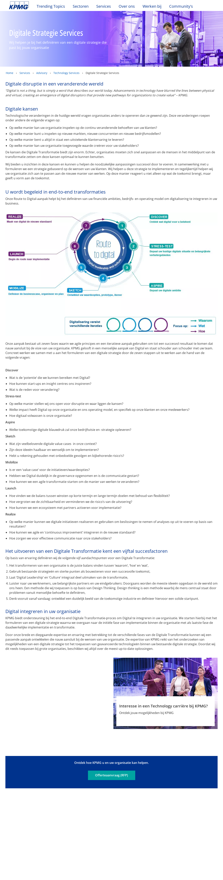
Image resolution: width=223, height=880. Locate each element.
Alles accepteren (166, 875)
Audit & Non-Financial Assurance (80, 809)
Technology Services (66, 73)
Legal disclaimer (23, 774)
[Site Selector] (211, 7)
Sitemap (127, 774)
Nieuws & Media (54, 797)
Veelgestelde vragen (26, 780)
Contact (15, 805)
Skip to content (27, 5)
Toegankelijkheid (97, 774)
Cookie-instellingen (166, 855)
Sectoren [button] (81, 6)
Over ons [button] (127, 6)
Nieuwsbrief (49, 811)
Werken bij (154, 6)
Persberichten (50, 818)
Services (24, 73)
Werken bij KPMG (22, 818)
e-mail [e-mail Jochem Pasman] (58, 718)
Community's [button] (181, 6)
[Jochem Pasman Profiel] (57, 681)
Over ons (17, 797)
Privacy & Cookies (60, 774)
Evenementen (50, 805)
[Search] (202, 7)
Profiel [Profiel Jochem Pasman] (43, 718)
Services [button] (103, 6)
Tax (73, 826)
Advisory (41, 73)
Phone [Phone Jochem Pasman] (73, 718)
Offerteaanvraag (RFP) (111, 752)
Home (9, 73)
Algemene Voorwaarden (71, 780)
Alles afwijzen (166, 865)
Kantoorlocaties (21, 811)
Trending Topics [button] (51, 6)
